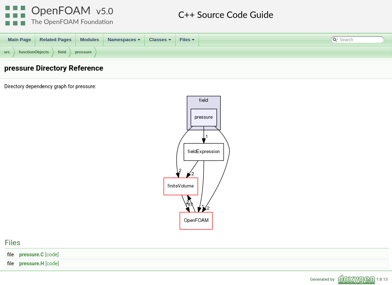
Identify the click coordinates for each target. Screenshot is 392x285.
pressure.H (31, 263)
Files (188, 41)
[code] (52, 254)
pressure (83, 52)
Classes (160, 41)
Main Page (19, 39)
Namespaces (125, 41)
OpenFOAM (61, 10)
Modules (89, 39)
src (7, 52)
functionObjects (34, 52)
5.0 (107, 11)
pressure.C (31, 254)
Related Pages (55, 39)
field (62, 52)
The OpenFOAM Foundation (72, 21)
